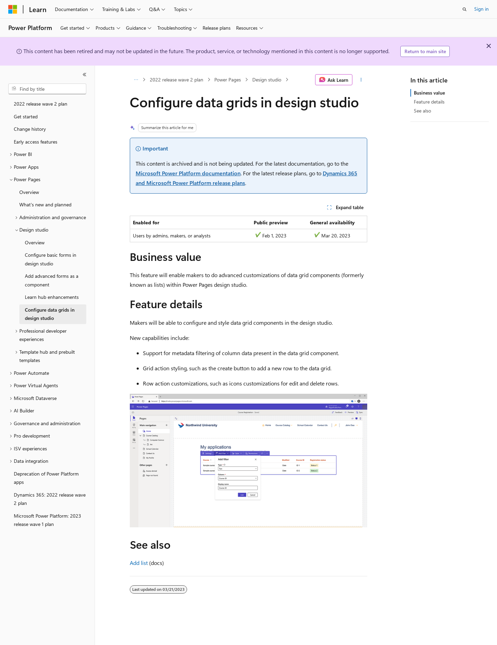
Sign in (481, 9)
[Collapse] (84, 74)
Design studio (266, 79)
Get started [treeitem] (26, 116)
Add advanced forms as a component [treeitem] (51, 280)
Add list (139, 562)
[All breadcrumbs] (136, 79)
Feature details (429, 101)
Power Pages (227, 79)
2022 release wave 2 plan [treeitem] (40, 103)
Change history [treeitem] (30, 129)
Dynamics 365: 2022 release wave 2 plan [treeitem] (50, 499)
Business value (429, 92)
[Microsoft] (12, 9)
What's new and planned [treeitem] (45, 204)
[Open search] (464, 9)
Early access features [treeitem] (35, 141)
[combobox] (47, 89)
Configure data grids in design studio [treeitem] (50, 314)
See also (422, 110)
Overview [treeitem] (29, 192)
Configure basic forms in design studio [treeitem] (50, 259)
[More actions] (361, 79)
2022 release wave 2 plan (176, 79)
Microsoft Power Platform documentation (188, 173)
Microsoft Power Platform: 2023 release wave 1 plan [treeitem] (47, 520)
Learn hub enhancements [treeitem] (52, 297)
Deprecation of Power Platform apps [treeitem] (46, 478)
